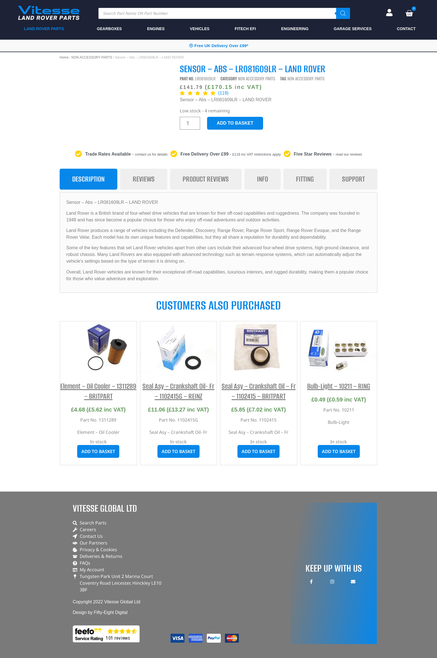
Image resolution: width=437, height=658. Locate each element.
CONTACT (406, 28)
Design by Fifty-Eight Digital (100, 612)
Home (64, 57)
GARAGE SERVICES (353, 28)
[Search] (343, 13)
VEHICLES (199, 28)
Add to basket (235, 123)
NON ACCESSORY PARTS (91, 57)
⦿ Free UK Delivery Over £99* (218, 45)
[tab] (88, 179)
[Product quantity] (190, 123)
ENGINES (156, 28)
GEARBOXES (109, 28)
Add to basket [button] (98, 451)
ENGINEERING (295, 28)
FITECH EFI (245, 28)
